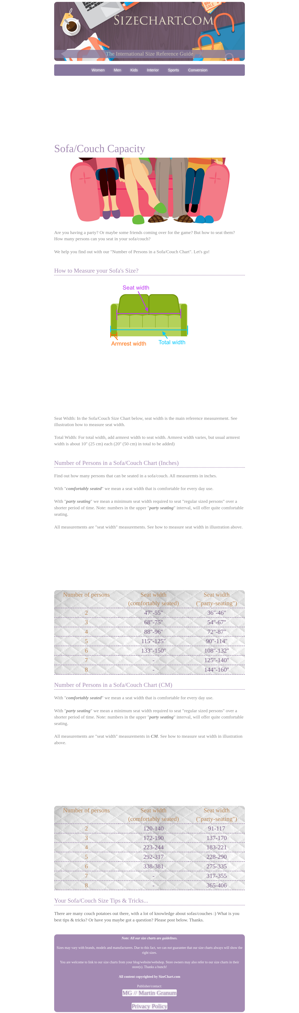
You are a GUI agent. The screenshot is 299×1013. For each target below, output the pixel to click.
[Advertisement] (149, 105)
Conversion (197, 70)
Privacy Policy (149, 1006)
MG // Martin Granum (149, 992)
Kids (134, 70)
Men (117, 70)
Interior (153, 70)
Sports (173, 70)
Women (98, 70)
